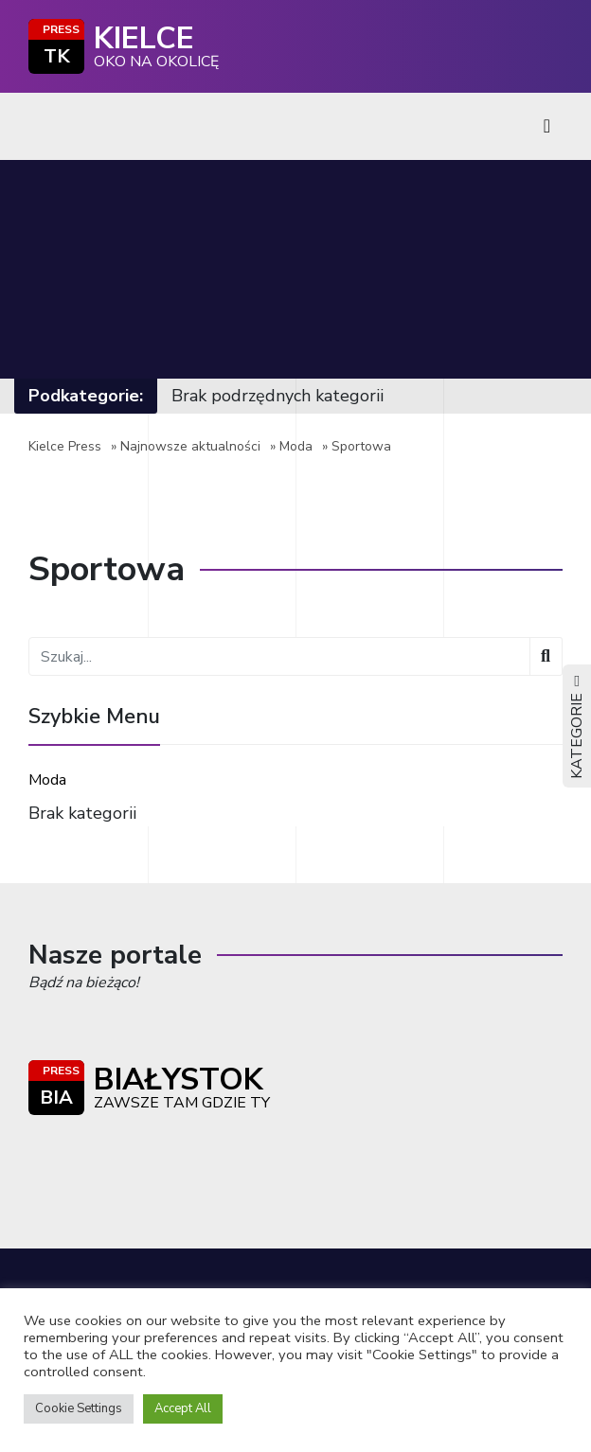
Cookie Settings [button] (78, 1408)
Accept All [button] (182, 1408)
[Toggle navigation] (547, 126)
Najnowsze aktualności (190, 446)
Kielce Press (64, 446)
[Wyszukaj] (546, 656)
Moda (296, 446)
